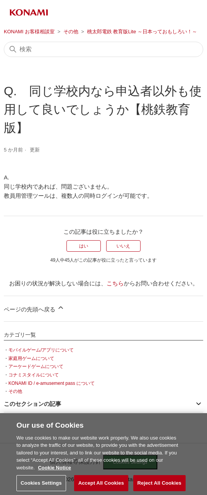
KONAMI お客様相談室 (29, 31)
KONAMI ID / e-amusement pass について (51, 383)
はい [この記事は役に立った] (83, 246)
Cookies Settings (41, 485)
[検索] (103, 49)
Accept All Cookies (101, 485)
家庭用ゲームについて (31, 358)
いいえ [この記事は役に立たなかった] (123, 246)
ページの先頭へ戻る (34, 308)
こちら (115, 283)
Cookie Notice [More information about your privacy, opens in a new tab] (54, 470)
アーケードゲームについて (35, 366)
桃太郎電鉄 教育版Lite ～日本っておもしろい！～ (142, 31)
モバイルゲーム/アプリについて (41, 350)
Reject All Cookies (159, 485)
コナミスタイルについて (33, 375)
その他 (70, 31)
